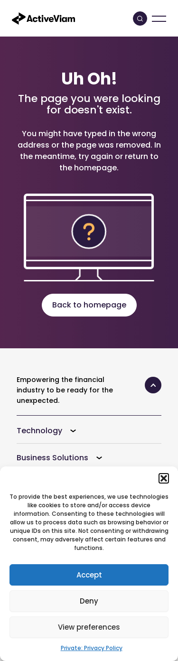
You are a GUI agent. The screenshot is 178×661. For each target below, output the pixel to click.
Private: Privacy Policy (91, 648)
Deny (89, 601)
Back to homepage (89, 304)
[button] (164, 478)
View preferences (89, 627)
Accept (89, 575)
